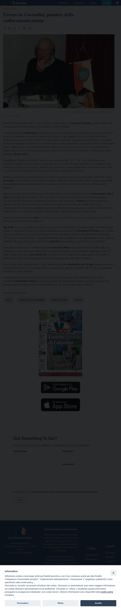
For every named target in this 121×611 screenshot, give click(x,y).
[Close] (113, 573)
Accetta (98, 603)
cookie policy (107, 592)
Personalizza (22, 603)
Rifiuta (60, 603)
